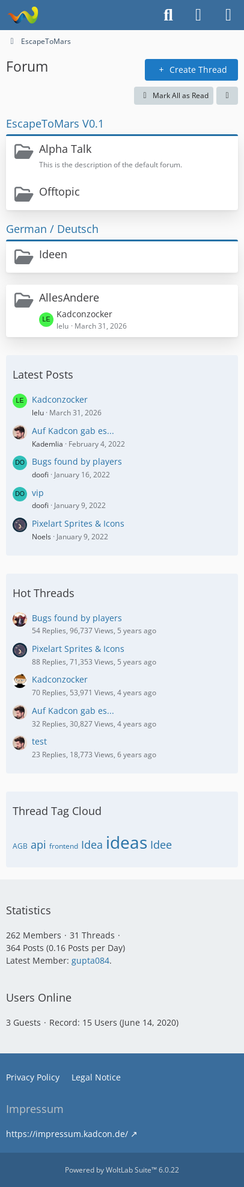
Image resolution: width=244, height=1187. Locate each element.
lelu (38, 413)
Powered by (122, 1170)
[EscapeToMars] (22, 15)
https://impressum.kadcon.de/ (67, 1133)
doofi (40, 475)
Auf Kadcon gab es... (73, 430)
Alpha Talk (65, 148)
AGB (20, 846)
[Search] (168, 15)
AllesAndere (69, 297)
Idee (161, 844)
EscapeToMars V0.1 (55, 123)
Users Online (39, 997)
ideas (126, 842)
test (39, 741)
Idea (92, 844)
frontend (63, 846)
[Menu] (228, 15)
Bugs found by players (77, 461)
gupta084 (90, 960)
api (38, 844)
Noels (41, 537)
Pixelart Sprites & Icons (78, 523)
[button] (227, 96)
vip (38, 492)
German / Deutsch (52, 229)
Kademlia (47, 444)
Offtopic (59, 191)
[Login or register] (198, 15)
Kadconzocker (84, 314)
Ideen (53, 254)
